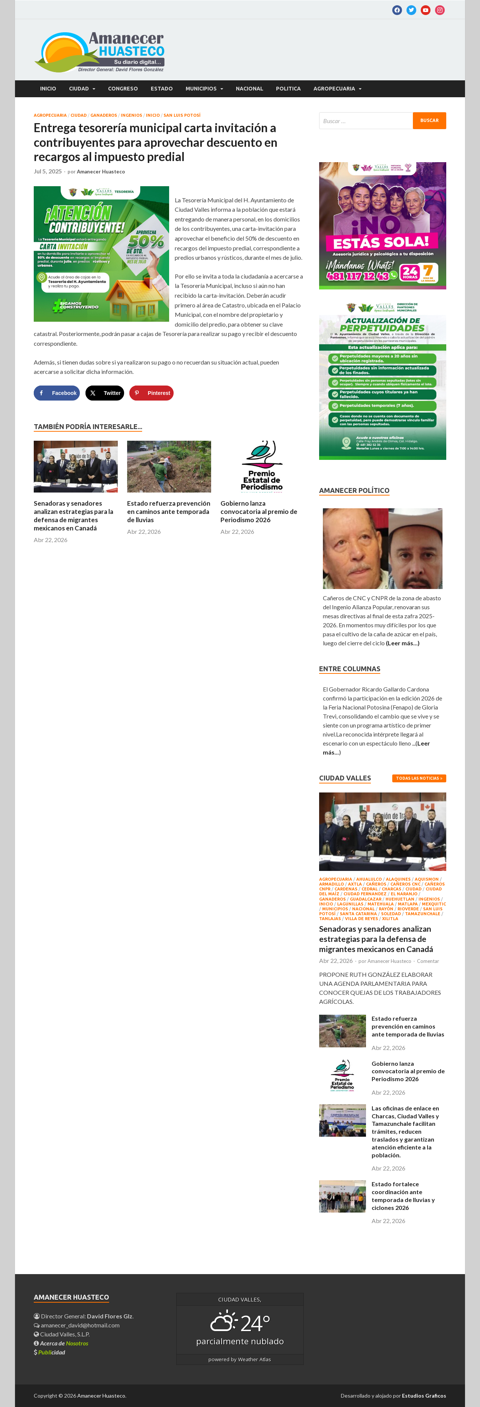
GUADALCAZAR (365, 899)
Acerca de (64, 1343)
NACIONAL (249, 89)
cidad (51, 1352)
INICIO (153, 115)
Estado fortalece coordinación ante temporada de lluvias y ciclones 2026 (403, 1195)
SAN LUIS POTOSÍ (182, 115)
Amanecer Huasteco (101, 172)
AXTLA (355, 884)
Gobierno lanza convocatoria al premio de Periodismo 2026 (258, 511)
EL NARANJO (404, 894)
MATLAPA (408, 904)
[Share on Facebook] (57, 393)
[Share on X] (105, 393)
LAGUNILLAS (350, 904)
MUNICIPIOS (201, 89)
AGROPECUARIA (334, 89)
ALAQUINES (398, 879)
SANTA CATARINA (358, 913)
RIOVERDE (408, 909)
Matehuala (381, 904)
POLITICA (288, 89)
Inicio (48, 89)
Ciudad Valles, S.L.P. (62, 1334)
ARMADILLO (331, 884)
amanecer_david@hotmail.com (77, 1325)
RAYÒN (386, 909)
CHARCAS (391, 889)
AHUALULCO (369, 879)
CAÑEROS (376, 884)
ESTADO (162, 89)
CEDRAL (370, 889)
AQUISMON (427, 879)
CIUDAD (79, 89)
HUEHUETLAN (400, 899)
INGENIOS (131, 115)
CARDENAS (345, 889)
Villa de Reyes (361, 918)
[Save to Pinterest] (151, 393)
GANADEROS (103, 115)
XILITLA (390, 918)
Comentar (428, 961)
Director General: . (84, 1316)
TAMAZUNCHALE (422, 913)
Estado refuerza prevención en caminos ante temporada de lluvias (168, 511)
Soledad (391, 913)
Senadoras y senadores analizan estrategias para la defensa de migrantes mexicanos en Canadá (73, 515)
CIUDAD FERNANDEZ (365, 894)
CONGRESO (123, 89)
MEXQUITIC (434, 904)
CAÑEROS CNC (405, 884)
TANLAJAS (330, 918)
